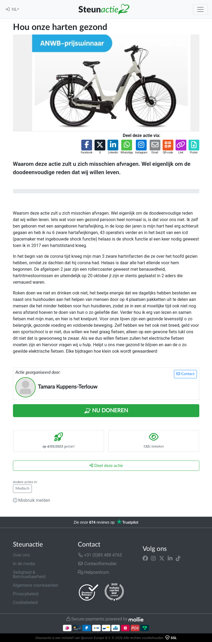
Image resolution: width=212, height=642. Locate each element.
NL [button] (14, 9)
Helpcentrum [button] (93, 572)
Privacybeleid (25, 593)
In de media (24, 563)
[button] (86, 147)
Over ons (21, 555)
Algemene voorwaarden (35, 585)
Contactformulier (97, 563)
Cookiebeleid (25, 602)
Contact (185, 374)
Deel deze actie (106, 465)
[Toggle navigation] (200, 9)
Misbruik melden (31, 500)
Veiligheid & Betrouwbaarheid (29, 574)
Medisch (22, 488)
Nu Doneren (106, 411)
